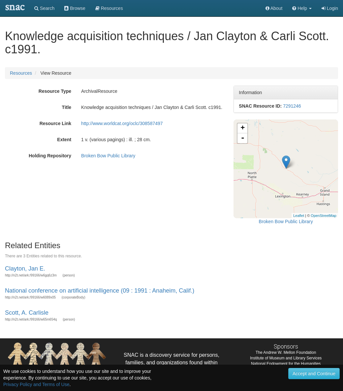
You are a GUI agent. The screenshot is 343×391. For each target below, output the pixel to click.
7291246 (292, 106)
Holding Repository (50, 155)
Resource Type (55, 91)
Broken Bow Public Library (108, 155)
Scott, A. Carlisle (26, 312)
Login (330, 8)
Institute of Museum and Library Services (286, 358)
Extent (64, 139)
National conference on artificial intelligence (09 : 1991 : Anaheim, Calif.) (99, 290)
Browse (74, 8)
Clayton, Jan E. (25, 268)
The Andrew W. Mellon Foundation (286, 352)
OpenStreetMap (323, 216)
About (274, 8)
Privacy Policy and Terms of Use (36, 384)
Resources (21, 73)
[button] (302, 8)
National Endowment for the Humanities (286, 363)
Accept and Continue (314, 373)
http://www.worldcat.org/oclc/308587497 (122, 123)
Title (67, 107)
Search (44, 8)
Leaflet (298, 216)
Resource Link (55, 123)
